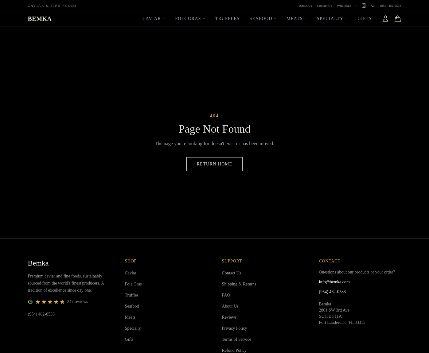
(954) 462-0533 (390, 5)
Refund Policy (234, 350)
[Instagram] (364, 5)
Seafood (263, 18)
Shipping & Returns (239, 284)
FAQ (226, 295)
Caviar (153, 18)
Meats (297, 18)
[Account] (385, 18)
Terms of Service (236, 339)
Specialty (332, 18)
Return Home (214, 164)
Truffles (227, 18)
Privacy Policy (234, 328)
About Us (305, 5)
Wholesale (344, 5)
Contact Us (324, 5)
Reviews (229, 317)
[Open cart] (397, 18)
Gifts (365, 18)
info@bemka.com (334, 282)
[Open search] (373, 5)
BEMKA (40, 18)
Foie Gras (190, 18)
